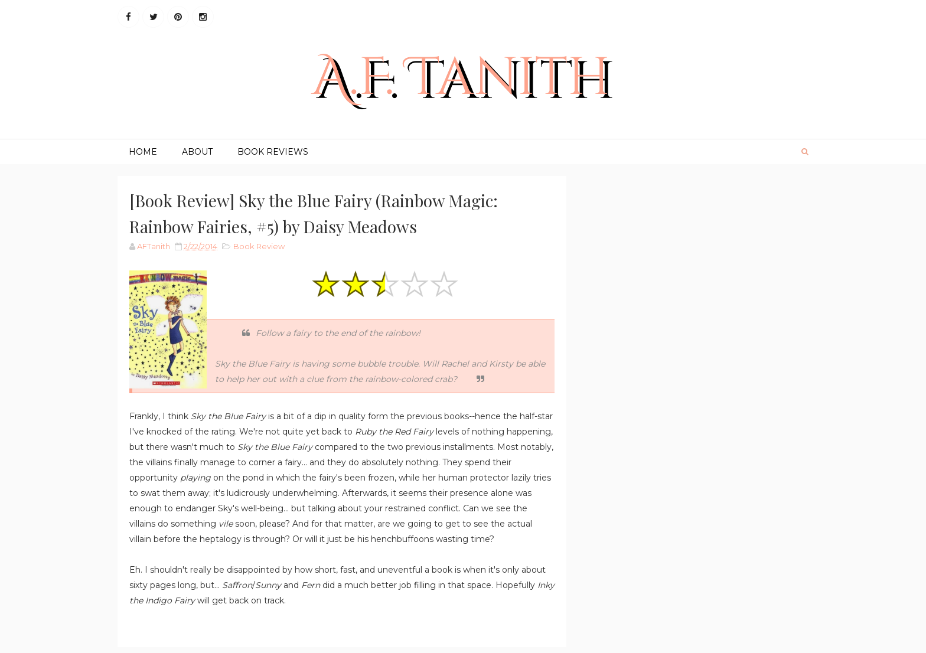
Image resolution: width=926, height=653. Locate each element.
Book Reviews (272, 151)
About (197, 151)
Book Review (259, 246)
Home (143, 151)
